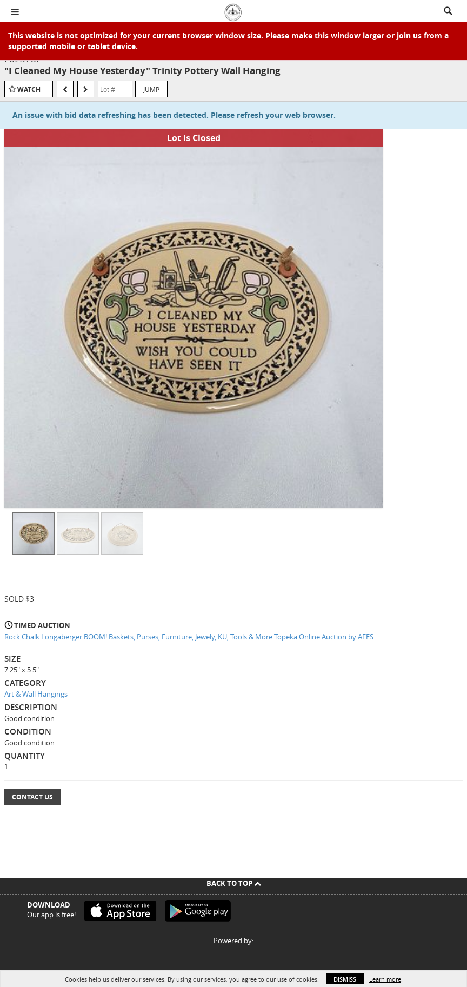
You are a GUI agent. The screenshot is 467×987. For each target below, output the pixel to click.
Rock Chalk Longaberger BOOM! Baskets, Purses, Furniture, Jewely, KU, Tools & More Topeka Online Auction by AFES (188, 637)
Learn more (385, 979)
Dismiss (344, 979)
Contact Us (32, 797)
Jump (151, 89)
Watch (29, 89)
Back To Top (233, 883)
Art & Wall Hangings (36, 694)
